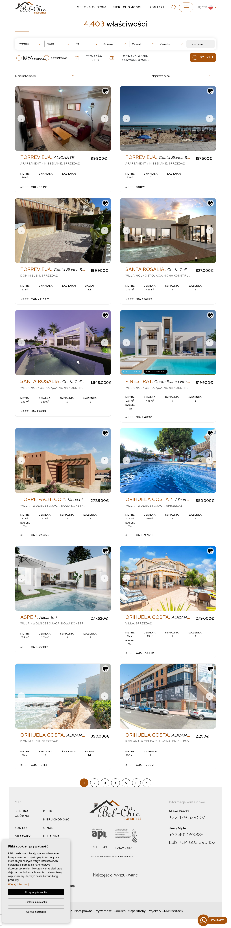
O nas (48, 828)
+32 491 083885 (186, 835)
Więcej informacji (18, 884)
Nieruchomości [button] (127, 7)
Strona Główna (91, 7)
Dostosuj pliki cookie (36, 901)
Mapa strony (136, 911)
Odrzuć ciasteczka (36, 911)
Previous (21, 118)
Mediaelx (176, 911)
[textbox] (29, 44)
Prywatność (103, 911)
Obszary (23, 836)
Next (104, 118)
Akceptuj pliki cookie (36, 892)
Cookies (120, 911)
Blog (48, 811)
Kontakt (157, 7)
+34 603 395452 (197, 842)
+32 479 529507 (187, 817)
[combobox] (30, 44)
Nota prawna (83, 911)
